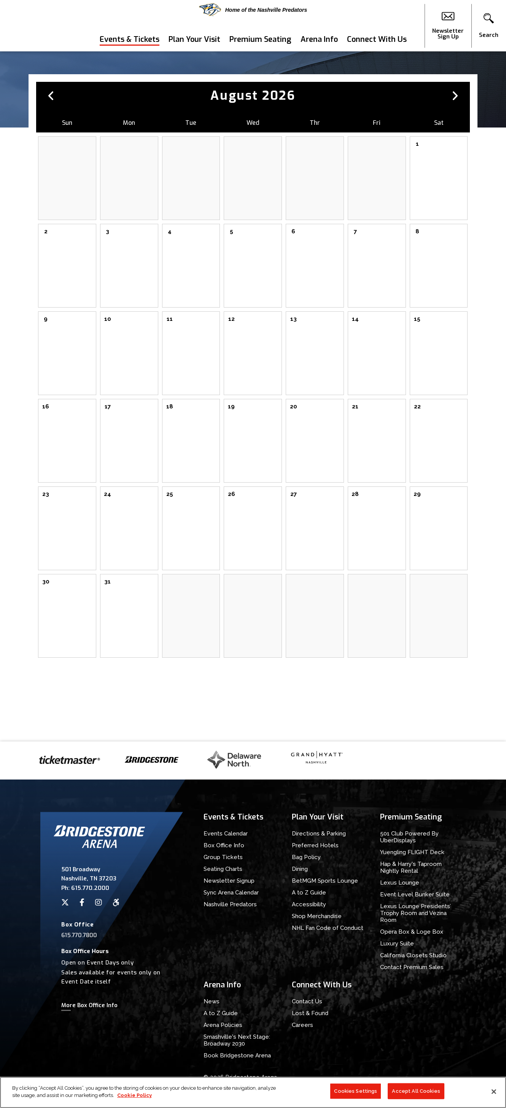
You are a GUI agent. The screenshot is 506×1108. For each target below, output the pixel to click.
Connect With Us (377, 39)
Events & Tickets (129, 39)
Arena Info (319, 39)
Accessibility (309, 904)
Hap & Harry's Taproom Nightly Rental (411, 867)
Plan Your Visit (194, 39)
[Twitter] (65, 902)
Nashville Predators (230, 904)
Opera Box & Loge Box (411, 931)
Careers (302, 1025)
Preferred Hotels (315, 845)
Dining (300, 869)
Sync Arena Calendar (231, 892)
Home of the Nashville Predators (253, 9)
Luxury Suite (397, 943)
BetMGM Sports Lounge (325, 880)
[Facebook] (82, 902)
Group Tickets (223, 857)
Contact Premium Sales (412, 967)
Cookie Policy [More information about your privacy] (134, 1098)
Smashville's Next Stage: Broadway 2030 (237, 1040)
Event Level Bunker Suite (415, 894)
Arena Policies (223, 1025)
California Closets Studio (413, 955)
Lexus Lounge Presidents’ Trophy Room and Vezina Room (415, 913)
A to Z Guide (309, 892)
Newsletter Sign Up (448, 26)
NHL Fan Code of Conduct (327, 928)
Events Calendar (226, 833)
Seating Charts (223, 869)
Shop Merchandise (317, 916)
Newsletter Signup (229, 880)
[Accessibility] (116, 902)
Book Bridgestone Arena (237, 1055)
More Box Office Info (89, 1005)
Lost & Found (310, 1013)
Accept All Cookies (416, 1094)
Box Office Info (224, 845)
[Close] (493, 1094)
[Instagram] (98, 902)
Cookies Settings (355, 1094)
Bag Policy (306, 857)
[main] (253, 396)
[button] (488, 25)
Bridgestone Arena (34, 25)
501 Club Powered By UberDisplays (409, 837)
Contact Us (307, 1001)
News (212, 1001)
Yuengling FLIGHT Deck (412, 852)
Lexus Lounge (399, 882)
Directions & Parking (319, 833)
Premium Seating (260, 39)
